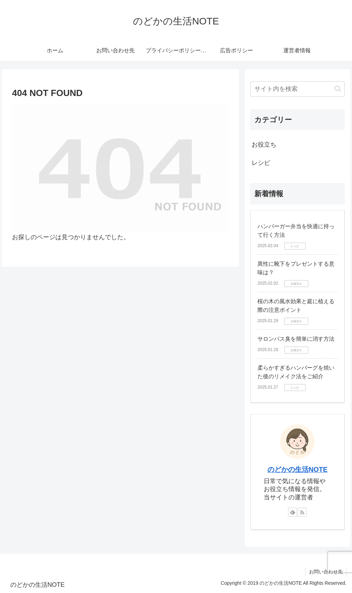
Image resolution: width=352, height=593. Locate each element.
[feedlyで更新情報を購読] (292, 512)
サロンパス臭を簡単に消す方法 (295, 339)
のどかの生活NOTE (297, 469)
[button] (338, 89)
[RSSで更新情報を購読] (302, 512)
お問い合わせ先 (326, 571)
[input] (297, 89)
